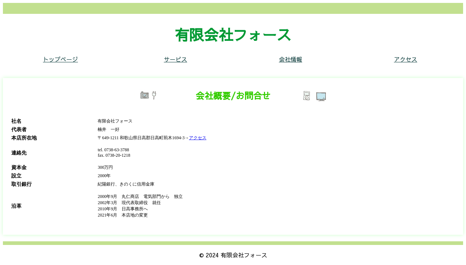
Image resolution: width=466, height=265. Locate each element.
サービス (175, 59)
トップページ (60, 59)
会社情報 (290, 59)
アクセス (405, 59)
